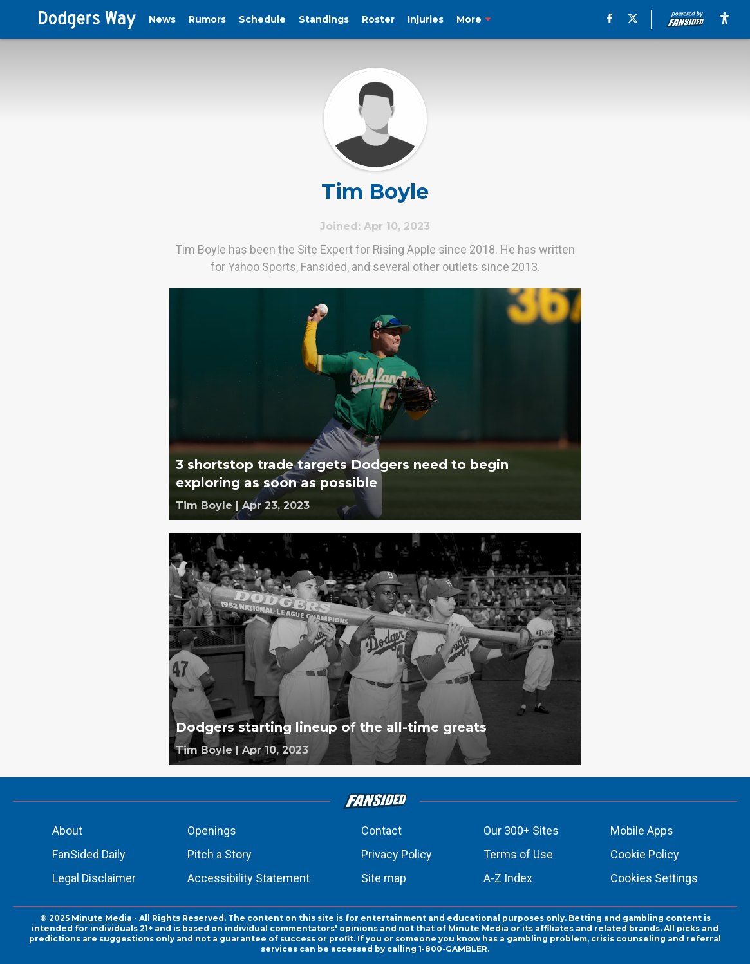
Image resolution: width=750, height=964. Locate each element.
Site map (383, 878)
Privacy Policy (396, 854)
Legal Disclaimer (94, 878)
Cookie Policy (644, 854)
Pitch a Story (219, 854)
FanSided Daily (89, 854)
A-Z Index (507, 878)
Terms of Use (518, 854)
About (67, 830)
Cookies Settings (654, 878)
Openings (211, 830)
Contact (381, 830)
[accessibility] (724, 19)
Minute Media (101, 918)
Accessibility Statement (248, 878)
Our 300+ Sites (521, 830)
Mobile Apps (641, 830)
